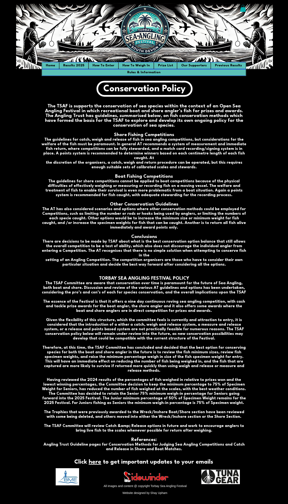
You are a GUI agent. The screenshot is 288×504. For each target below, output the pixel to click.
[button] (243, 8)
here (95, 462)
